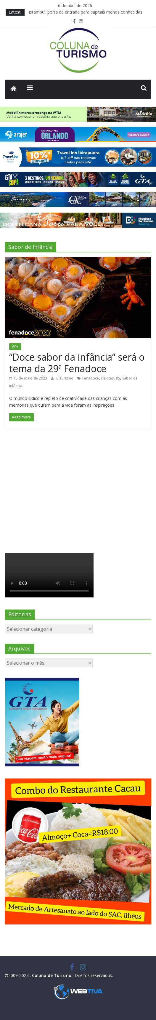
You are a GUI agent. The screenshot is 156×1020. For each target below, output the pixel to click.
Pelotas (107, 378)
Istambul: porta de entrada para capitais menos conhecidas (85, 12)
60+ (15, 346)
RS (118, 378)
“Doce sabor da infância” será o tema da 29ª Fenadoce (76, 363)
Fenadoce (90, 378)
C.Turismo (65, 378)
